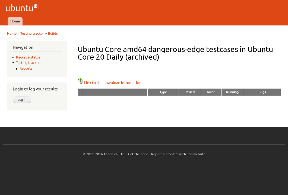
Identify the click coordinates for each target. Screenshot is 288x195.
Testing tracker (32, 33)
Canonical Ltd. (114, 154)
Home (15, 21)
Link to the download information (109, 82)
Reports (26, 68)
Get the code (138, 154)
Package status (28, 57)
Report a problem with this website (178, 154)
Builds (53, 33)
